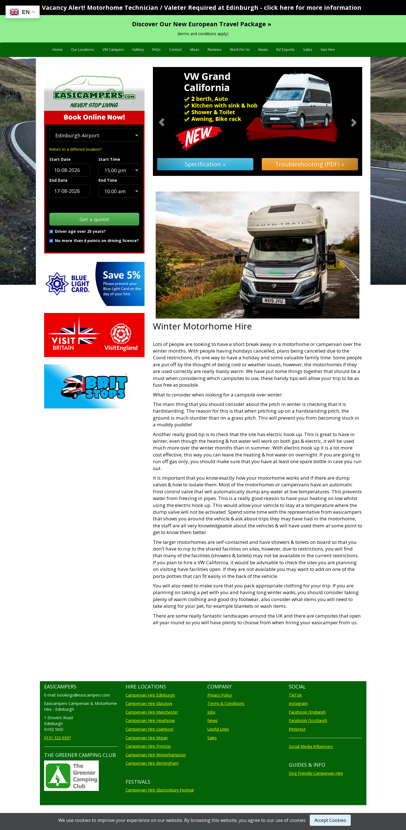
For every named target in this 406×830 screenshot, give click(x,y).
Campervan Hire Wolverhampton (156, 754)
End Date (58, 180)
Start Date (60, 159)
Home (57, 49)
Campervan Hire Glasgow (149, 703)
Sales (307, 49)
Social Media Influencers (311, 746)
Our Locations (82, 49)
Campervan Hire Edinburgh (150, 695)
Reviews (215, 49)
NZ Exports (285, 49)
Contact (175, 49)
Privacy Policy (219, 695)
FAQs (156, 49)
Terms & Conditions (225, 703)
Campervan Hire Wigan (147, 737)
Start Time (109, 159)
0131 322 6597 (57, 737)
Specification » (205, 164)
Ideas (194, 49)
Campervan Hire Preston (148, 746)
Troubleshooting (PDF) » (309, 164)
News (263, 49)
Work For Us (240, 49)
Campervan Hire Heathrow (150, 720)
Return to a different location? (75, 149)
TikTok (295, 695)
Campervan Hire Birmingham (152, 763)
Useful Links (218, 729)
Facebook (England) (307, 712)
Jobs (211, 712)
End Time (108, 180)
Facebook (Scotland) (308, 720)
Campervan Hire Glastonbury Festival (160, 790)
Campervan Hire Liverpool (149, 729)
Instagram (298, 703)
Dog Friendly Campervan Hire (316, 773)
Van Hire (328, 49)
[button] (168, 121)
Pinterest (297, 729)
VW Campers (113, 49)
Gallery (138, 49)
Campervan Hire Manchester (152, 712)
